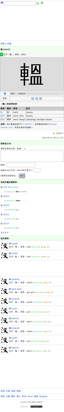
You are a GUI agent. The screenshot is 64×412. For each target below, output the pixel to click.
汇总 (8, 393)
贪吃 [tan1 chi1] (10, 190)
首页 (3, 44)
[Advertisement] (32, 24)
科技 (19, 393)
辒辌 (3, 119)
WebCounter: (24, 409)
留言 (36, 399)
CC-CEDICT (27, 124)
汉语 (9, 44)
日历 (3, 393)
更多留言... (6, 235)
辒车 (3, 116)
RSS (24, 399)
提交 (22, 178)
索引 (13, 399)
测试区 (6, 199)
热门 (19, 399)
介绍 (8, 399)
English (43, 399)
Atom (30, 399)
